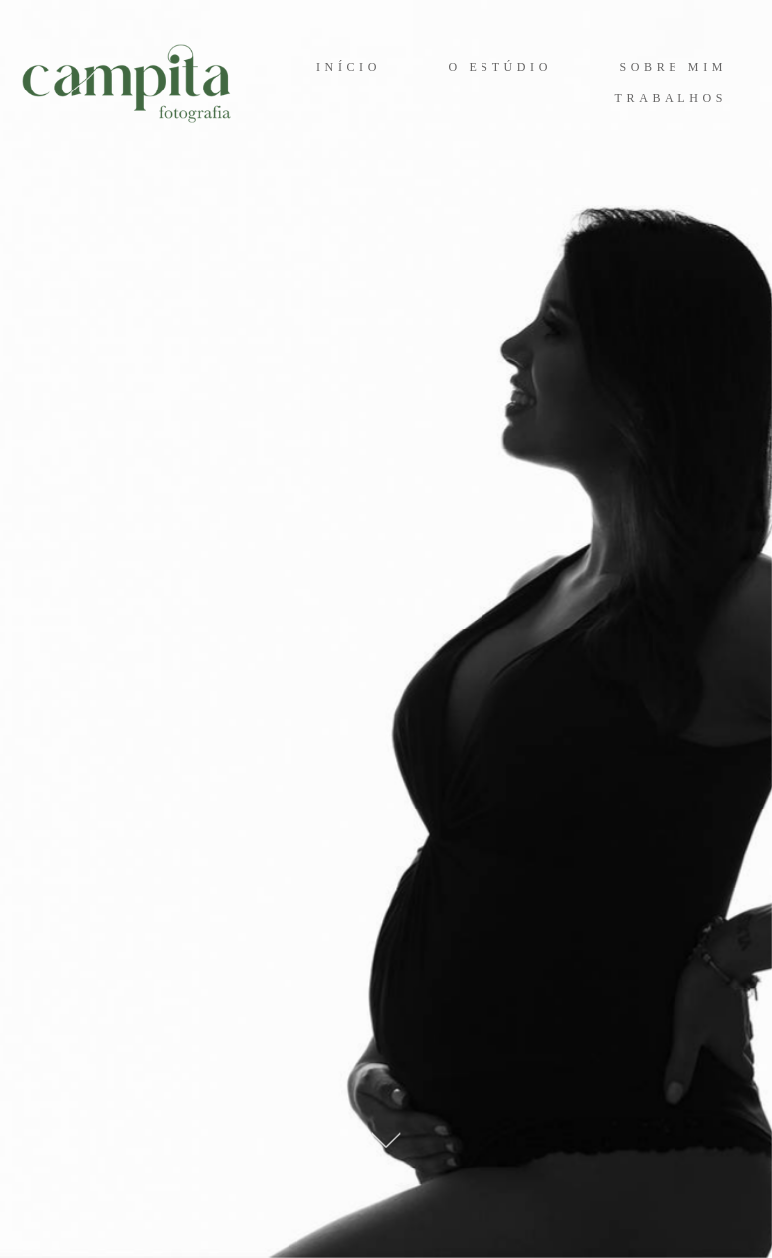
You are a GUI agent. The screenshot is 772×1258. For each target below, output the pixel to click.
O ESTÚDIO (500, 67)
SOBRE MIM (673, 67)
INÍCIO (348, 67)
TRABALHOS (671, 98)
